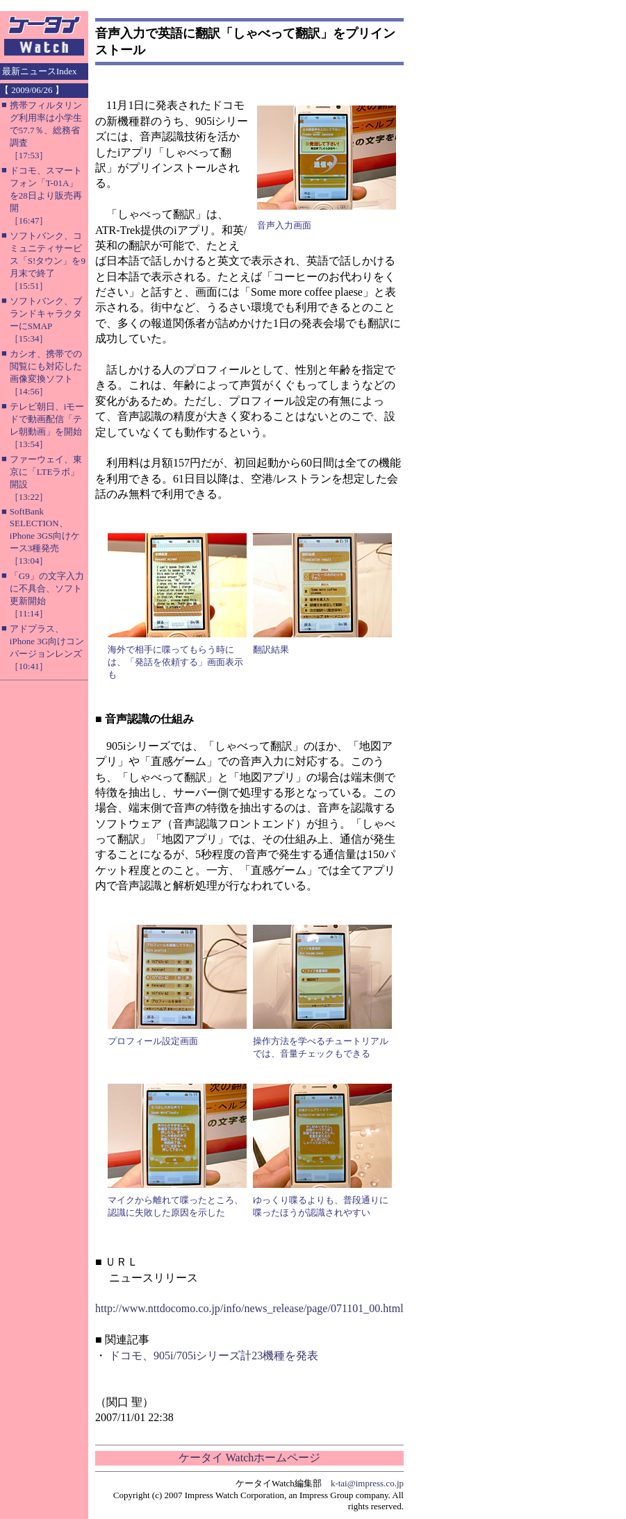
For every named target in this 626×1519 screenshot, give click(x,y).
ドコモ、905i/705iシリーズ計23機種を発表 (213, 1355)
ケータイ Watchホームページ (249, 1457)
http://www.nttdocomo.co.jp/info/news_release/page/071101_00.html (249, 1308)
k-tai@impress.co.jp (367, 1483)
